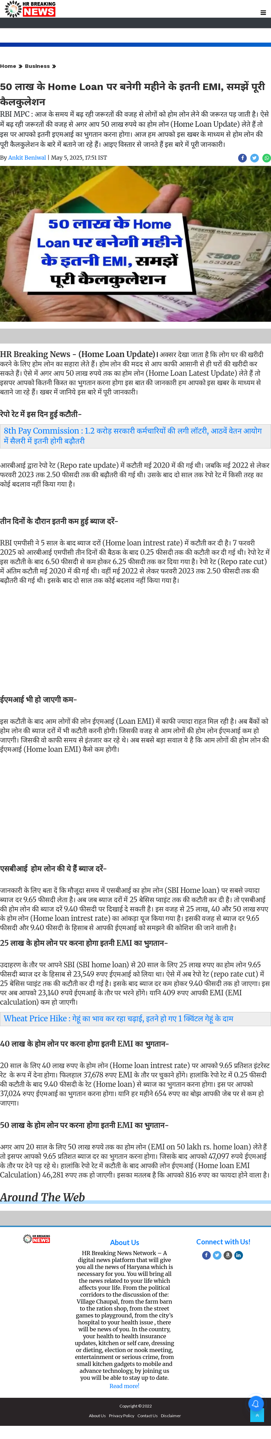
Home (8, 66)
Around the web (42, 1198)
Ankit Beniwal (27, 157)
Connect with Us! (223, 1241)
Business (37, 66)
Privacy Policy (121, 1415)
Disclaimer (171, 1415)
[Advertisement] (133, 637)
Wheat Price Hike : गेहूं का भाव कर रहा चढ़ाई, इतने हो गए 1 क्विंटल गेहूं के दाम (118, 1018)
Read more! (124, 1386)
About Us (124, 1242)
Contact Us (147, 1415)
